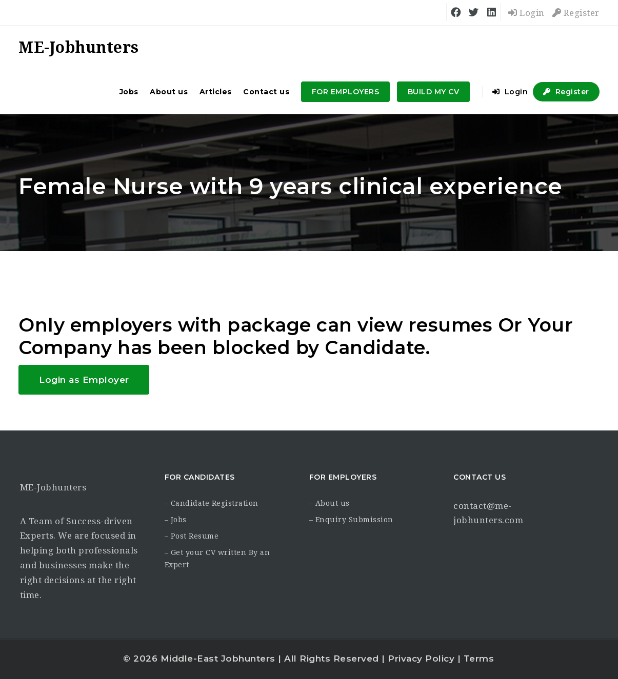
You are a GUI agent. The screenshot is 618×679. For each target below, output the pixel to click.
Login (526, 13)
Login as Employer (84, 380)
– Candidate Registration (211, 503)
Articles (216, 91)
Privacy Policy (421, 658)
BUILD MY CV (434, 91)
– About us (329, 503)
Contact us (266, 91)
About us (169, 91)
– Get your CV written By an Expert (217, 558)
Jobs (128, 91)
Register (576, 13)
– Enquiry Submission (351, 520)
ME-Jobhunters (53, 487)
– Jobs (176, 520)
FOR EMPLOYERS (346, 91)
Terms (479, 658)
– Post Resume (192, 536)
